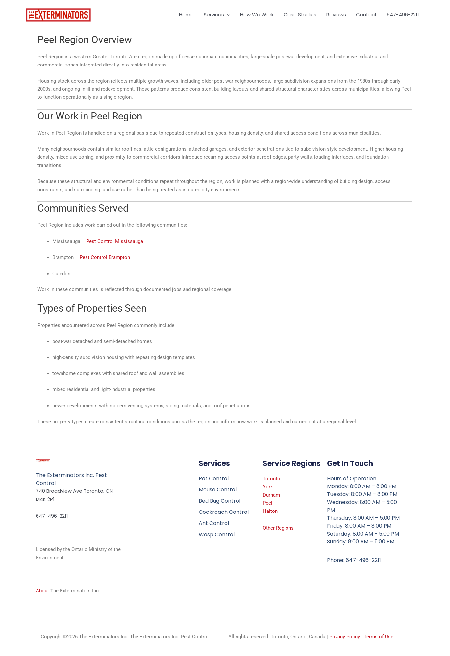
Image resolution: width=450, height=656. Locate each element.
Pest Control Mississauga (114, 241)
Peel (267, 503)
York (268, 487)
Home (186, 14)
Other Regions (278, 528)
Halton (270, 511)
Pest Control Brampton (105, 257)
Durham (271, 495)
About (42, 591)
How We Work (257, 14)
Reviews (336, 14)
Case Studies (300, 14)
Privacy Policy (344, 637)
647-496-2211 (403, 14)
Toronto (271, 479)
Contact (366, 14)
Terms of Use (378, 637)
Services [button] (214, 14)
